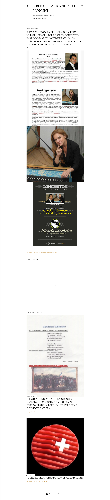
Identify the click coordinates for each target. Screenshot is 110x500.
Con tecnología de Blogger (55, 494)
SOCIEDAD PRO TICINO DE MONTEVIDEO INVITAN (55, 477)
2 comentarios (38, 412)
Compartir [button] (30, 252)
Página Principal (40, 19)
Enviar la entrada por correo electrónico (45, 252)
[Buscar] (82, 5)
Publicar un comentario (41, 481)
